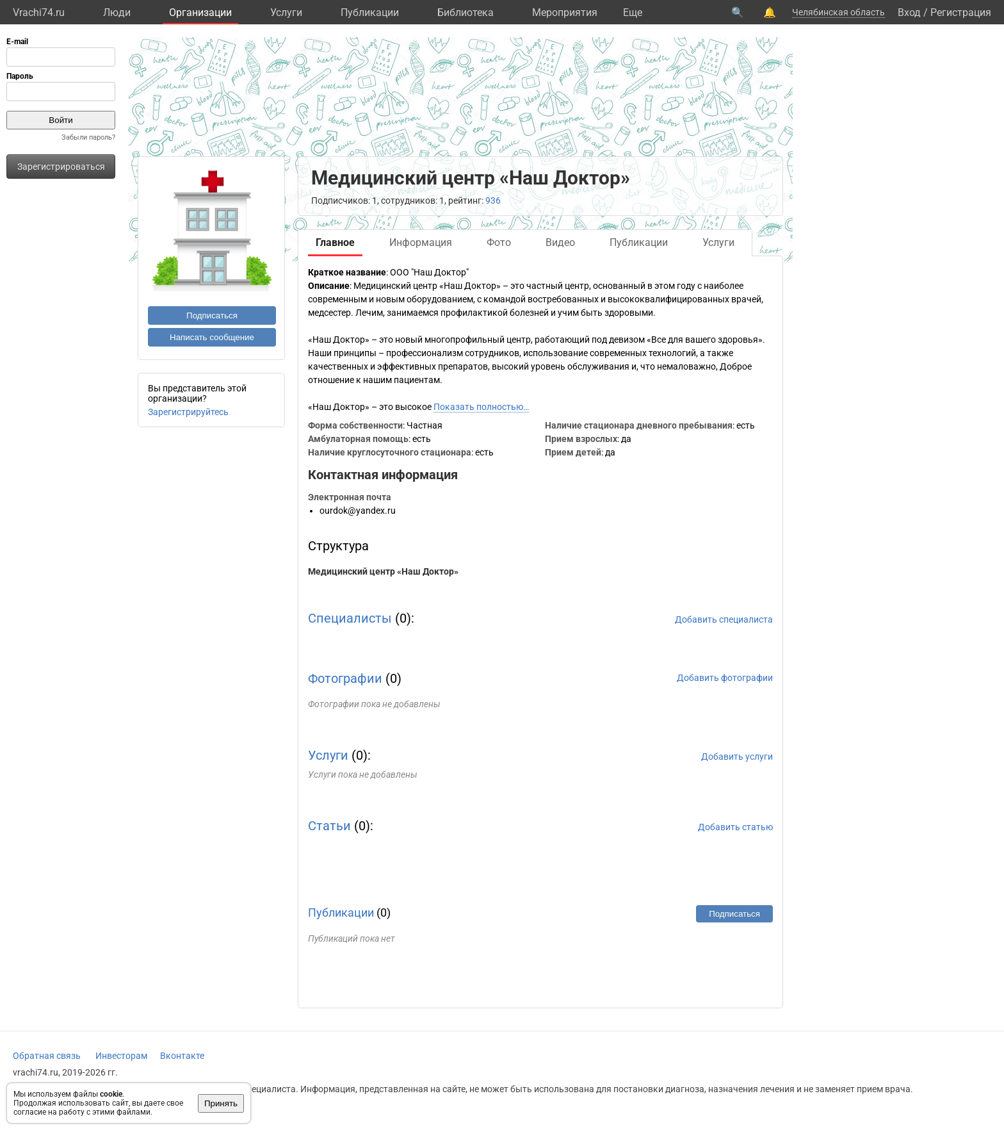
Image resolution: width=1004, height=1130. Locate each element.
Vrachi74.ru (39, 12)
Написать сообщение (212, 337)
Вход (909, 12)
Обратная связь (47, 1056)
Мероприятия (564, 12)
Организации (200, 12)
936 (493, 200)
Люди (117, 12)
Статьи (329, 825)
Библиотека (465, 12)
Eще (632, 12)
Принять (221, 1103)
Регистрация (960, 12)
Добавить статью (735, 827)
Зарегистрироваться (61, 166)
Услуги (286, 12)
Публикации (370, 12)
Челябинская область (838, 12)
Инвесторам (121, 1056)
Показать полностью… (481, 407)
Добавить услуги (737, 756)
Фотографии (345, 678)
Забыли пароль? (88, 137)
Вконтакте (182, 1056)
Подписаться (212, 315)
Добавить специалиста (724, 619)
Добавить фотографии (725, 678)
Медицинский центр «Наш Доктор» (383, 571)
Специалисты (350, 618)
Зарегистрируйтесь (188, 412)
